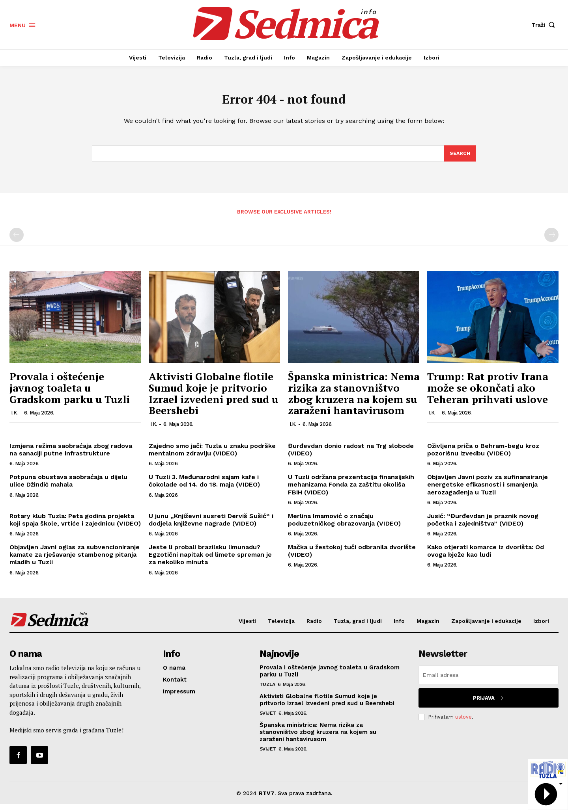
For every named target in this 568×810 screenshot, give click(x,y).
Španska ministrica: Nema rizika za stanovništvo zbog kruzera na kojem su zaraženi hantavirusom (353, 399)
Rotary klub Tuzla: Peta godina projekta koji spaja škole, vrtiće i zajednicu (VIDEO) (75, 525)
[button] (545, 25)
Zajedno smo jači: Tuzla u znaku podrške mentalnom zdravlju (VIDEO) (212, 455)
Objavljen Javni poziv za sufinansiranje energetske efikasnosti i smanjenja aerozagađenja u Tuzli (487, 490)
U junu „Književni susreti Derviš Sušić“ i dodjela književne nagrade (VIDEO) (211, 525)
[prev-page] (16, 241)
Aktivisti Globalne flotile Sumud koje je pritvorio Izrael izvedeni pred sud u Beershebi (213, 399)
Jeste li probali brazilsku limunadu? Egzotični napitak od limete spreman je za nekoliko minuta (210, 560)
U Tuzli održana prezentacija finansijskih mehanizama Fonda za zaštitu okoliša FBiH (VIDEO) (351, 490)
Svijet (268, 719)
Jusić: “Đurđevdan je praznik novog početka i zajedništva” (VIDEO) (482, 525)
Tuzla (267, 690)
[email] (489, 680)
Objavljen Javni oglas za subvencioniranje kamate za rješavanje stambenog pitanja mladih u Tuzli (74, 560)
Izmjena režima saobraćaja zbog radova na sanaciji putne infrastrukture (70, 455)
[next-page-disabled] (551, 241)
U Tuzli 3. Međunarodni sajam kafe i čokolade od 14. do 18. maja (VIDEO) (204, 486)
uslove (463, 722)
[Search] (459, 158)
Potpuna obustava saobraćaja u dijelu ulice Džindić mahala (68, 486)
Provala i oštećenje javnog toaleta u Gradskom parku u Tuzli (69, 393)
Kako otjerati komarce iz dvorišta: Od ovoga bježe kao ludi (485, 556)
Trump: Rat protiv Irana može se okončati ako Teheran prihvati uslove (487, 393)
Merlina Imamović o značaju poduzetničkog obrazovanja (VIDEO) (344, 525)
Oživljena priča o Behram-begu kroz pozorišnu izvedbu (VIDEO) (483, 455)
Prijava (488, 704)
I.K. (14, 418)
